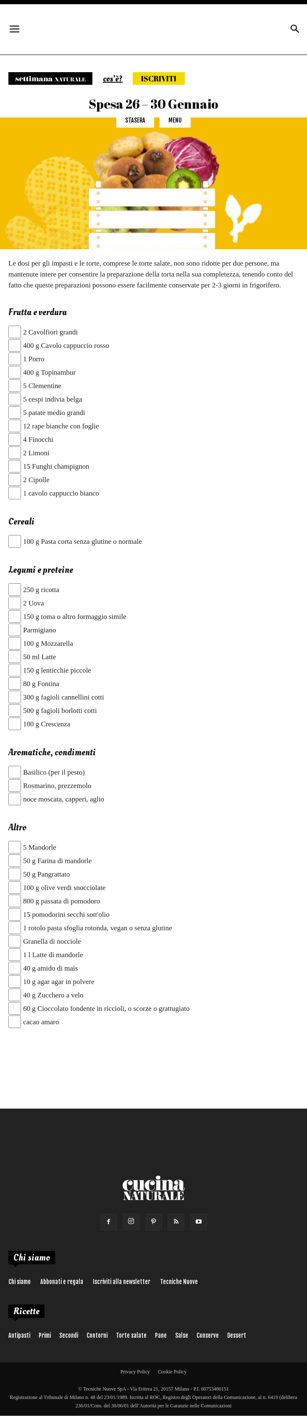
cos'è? (113, 79)
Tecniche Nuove (179, 1281)
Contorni (97, 1335)
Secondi (68, 1335)
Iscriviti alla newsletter (121, 1281)
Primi (45, 1335)
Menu (175, 120)
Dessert (236, 1335)
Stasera (135, 120)
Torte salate (131, 1335)
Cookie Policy (172, 1372)
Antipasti (19, 1335)
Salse (181, 1335)
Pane (161, 1335)
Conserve (208, 1335)
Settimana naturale (50, 78)
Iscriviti (158, 78)
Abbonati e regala (61, 1281)
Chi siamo (19, 1281)
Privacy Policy (135, 1372)
